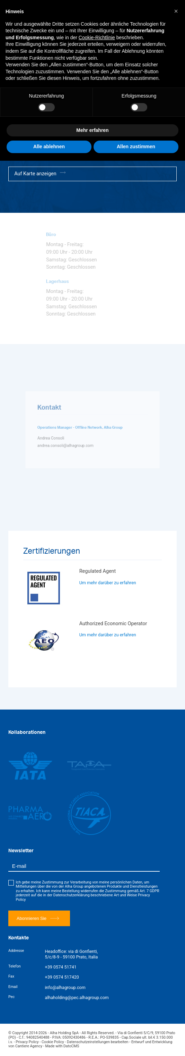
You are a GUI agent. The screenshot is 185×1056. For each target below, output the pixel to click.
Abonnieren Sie (38, 918)
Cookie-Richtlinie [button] (97, 37)
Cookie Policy (53, 1042)
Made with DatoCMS (62, 1046)
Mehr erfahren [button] (92, 130)
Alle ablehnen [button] (49, 146)
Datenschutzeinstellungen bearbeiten (98, 1042)
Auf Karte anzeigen (39, 173)
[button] (176, 11)
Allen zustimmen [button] (136, 146)
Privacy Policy (27, 1042)
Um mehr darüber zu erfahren (107, 582)
